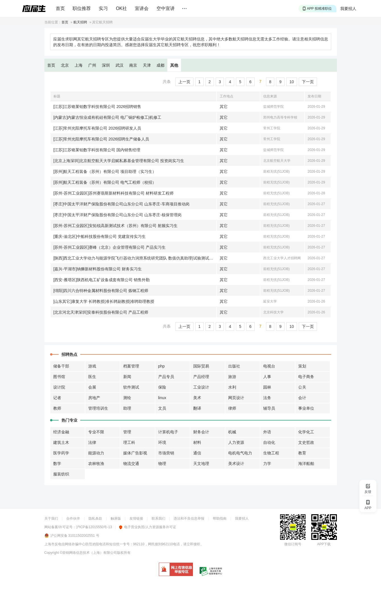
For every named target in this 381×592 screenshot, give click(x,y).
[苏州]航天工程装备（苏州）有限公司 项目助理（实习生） (104, 171)
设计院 (59, 387)
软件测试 (131, 387)
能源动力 (96, 453)
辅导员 (269, 408)
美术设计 (236, 463)
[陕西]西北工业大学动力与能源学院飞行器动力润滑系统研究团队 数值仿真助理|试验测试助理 (135, 258)
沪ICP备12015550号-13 (94, 527)
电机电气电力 (240, 453)
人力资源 (236, 442)
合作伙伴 (73, 518)
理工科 (129, 442)
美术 (197, 397)
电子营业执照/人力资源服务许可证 (147, 527)
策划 (302, 366)
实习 (103, 8)
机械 (232, 432)
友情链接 (136, 518)
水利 (232, 387)
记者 (57, 397)
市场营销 (166, 453)
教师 (57, 408)
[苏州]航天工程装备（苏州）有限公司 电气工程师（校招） (104, 182)
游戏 (92, 366)
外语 (267, 432)
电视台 (269, 366)
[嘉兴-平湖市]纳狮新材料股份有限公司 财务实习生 (97, 269)
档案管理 (131, 366)
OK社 (121, 8)
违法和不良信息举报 (189, 518)
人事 (267, 376)
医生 (92, 376)
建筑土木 (61, 442)
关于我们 (51, 518)
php (161, 366)
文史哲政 (306, 442)
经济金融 (61, 432)
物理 (162, 463)
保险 (162, 387)
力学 (267, 463)
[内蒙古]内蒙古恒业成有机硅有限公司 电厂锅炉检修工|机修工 (107, 117)
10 (291, 81)
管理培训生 (98, 408)
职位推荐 (82, 8)
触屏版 (116, 518)
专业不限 (96, 432)
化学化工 (306, 432)
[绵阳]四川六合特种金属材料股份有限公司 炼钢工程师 (101, 290)
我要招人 (348, 8)
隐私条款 (95, 518)
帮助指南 (219, 518)
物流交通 (131, 463)
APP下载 (324, 544)
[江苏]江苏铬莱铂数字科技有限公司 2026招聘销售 (97, 106)
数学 (57, 463)
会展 (92, 387)
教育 (302, 453)
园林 (267, 387)
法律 (92, 442)
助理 (127, 408)
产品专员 (166, 376)
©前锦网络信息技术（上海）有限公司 (88, 553)
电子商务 (306, 376)
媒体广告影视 (135, 453)
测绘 (127, 397)
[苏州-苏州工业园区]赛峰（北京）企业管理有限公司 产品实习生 (109, 247)
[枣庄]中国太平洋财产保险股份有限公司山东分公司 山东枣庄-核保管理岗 (117, 215)
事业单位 (306, 408)
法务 (267, 397)
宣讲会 (142, 8)
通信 (197, 453)
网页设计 (236, 397)
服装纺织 (61, 474)
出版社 (234, 366)
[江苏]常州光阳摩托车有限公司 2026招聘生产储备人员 (101, 139)
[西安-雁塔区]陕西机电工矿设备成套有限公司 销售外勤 (101, 279)
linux (162, 397)
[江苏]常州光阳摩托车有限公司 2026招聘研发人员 (97, 128)
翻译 (197, 408)
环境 (162, 442)
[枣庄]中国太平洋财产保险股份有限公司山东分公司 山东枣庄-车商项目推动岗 (121, 204)
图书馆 (59, 376)
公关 (302, 387)
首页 (60, 8)
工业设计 (201, 387)
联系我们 (158, 518)
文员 (162, 408)
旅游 (232, 376)
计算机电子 (168, 432)
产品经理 (201, 376)
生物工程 (271, 453)
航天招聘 (80, 22)
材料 (197, 442)
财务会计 (201, 432)
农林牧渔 (96, 463)
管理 (127, 432)
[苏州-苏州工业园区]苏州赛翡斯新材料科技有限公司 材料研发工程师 (113, 193)
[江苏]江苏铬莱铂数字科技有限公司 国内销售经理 (97, 150)
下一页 (308, 81)
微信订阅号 (292, 544)
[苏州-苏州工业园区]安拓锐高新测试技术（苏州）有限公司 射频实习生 (115, 225)
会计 (302, 397)
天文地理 (201, 463)
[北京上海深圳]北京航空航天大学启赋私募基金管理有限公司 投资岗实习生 (118, 160)
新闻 (127, 376)
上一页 (184, 81)
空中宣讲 (165, 8)
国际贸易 (201, 366)
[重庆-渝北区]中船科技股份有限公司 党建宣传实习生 (99, 236)
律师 (232, 408)
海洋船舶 (306, 463)
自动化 (269, 442)
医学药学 (61, 453)
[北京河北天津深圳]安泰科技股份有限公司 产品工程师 (101, 312)
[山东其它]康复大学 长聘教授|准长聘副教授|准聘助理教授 (104, 301)
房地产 (94, 397)
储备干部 (61, 366)
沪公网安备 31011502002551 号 (74, 536)
